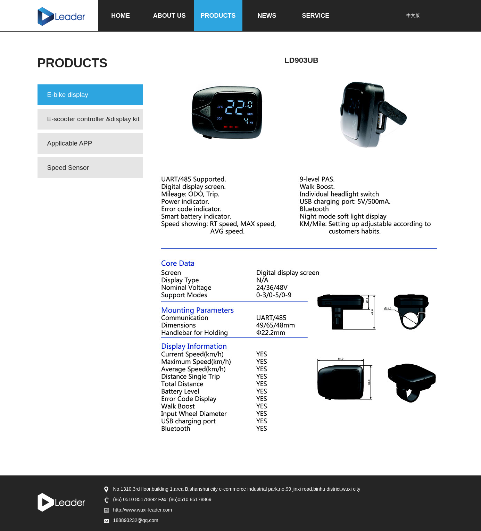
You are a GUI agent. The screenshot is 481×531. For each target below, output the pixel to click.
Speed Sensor (68, 167)
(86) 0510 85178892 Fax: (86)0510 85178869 (157, 499)
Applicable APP (69, 143)
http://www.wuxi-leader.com (137, 510)
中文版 (413, 15)
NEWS (267, 15)
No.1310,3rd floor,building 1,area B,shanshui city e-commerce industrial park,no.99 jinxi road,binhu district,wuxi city (231, 489)
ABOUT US (169, 15)
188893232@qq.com (130, 520)
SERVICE (316, 15)
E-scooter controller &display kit (93, 119)
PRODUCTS (218, 15)
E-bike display (67, 94)
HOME (120, 15)
